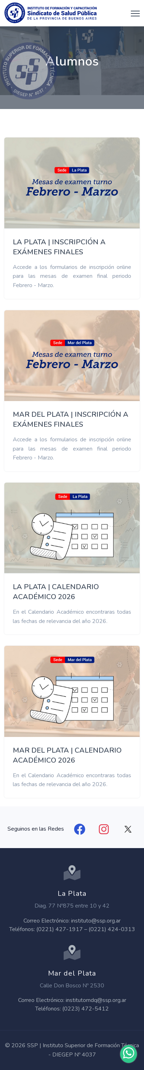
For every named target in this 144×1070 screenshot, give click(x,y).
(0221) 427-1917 (59, 929)
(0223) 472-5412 (85, 1009)
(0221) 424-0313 (112, 929)
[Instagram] (103, 829)
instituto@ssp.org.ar (96, 921)
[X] (128, 829)
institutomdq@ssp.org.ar (96, 1000)
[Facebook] (79, 829)
